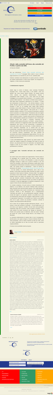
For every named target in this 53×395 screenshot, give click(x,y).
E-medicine (24, 373)
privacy (40, 364)
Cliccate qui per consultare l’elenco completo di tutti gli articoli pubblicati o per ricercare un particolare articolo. (38, 342)
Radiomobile (5, 373)
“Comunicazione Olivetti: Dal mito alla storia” (32, 168)
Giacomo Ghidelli (18, 231)
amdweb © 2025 (49, 385)
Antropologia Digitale (8, 379)
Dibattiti (39, 377)
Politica (39, 373)
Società (39, 375)
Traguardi (24, 379)
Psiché (23, 377)
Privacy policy (29, 389)
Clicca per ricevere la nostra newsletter (35, 363)
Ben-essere (25, 375)
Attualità (39, 381)
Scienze (4, 377)
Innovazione (5, 375)
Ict (2, 371)
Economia (39, 371)
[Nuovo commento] (13, 237)
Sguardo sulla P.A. (42, 379)
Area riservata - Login (5, 2)
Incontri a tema (26, 381)
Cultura (24, 371)
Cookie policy (24, 389)
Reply (10, 311)
